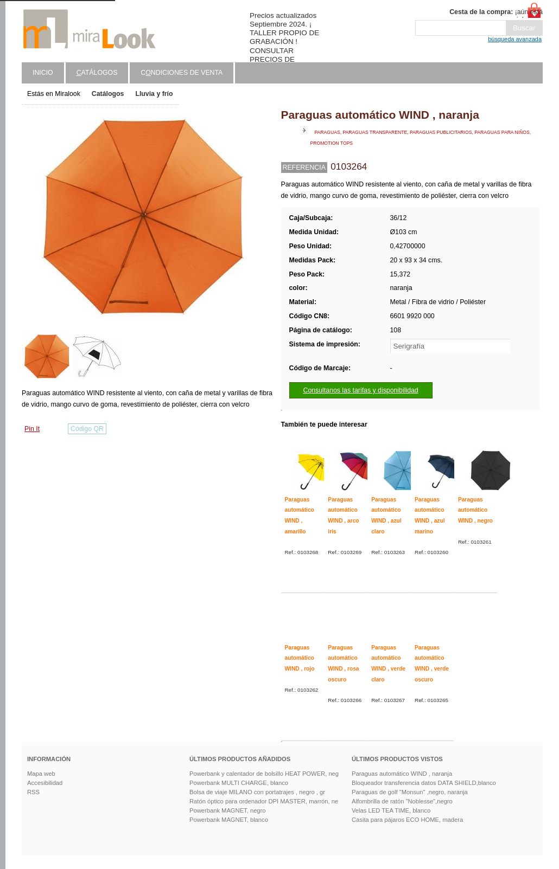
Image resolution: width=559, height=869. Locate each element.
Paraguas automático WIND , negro (475, 510)
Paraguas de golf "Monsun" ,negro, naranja (410, 792)
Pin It (32, 429)
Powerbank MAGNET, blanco (228, 819)
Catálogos (108, 94)
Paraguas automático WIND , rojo (300, 658)
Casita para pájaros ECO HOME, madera (407, 819)
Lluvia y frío (154, 94)
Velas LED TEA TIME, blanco (391, 810)
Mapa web (41, 773)
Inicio (43, 72)
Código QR (87, 429)
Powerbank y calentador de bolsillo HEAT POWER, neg (264, 773)
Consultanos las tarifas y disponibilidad (360, 390)
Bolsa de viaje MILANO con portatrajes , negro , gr (257, 792)
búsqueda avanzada (515, 39)
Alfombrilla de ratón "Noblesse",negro (402, 801)
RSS (33, 792)
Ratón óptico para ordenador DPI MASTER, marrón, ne (263, 801)
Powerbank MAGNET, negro (227, 810)
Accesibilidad (44, 783)
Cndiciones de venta (182, 72)
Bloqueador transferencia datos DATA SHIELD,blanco (424, 783)
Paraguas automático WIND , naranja (402, 773)
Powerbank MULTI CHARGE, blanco (238, 783)
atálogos (97, 72)
